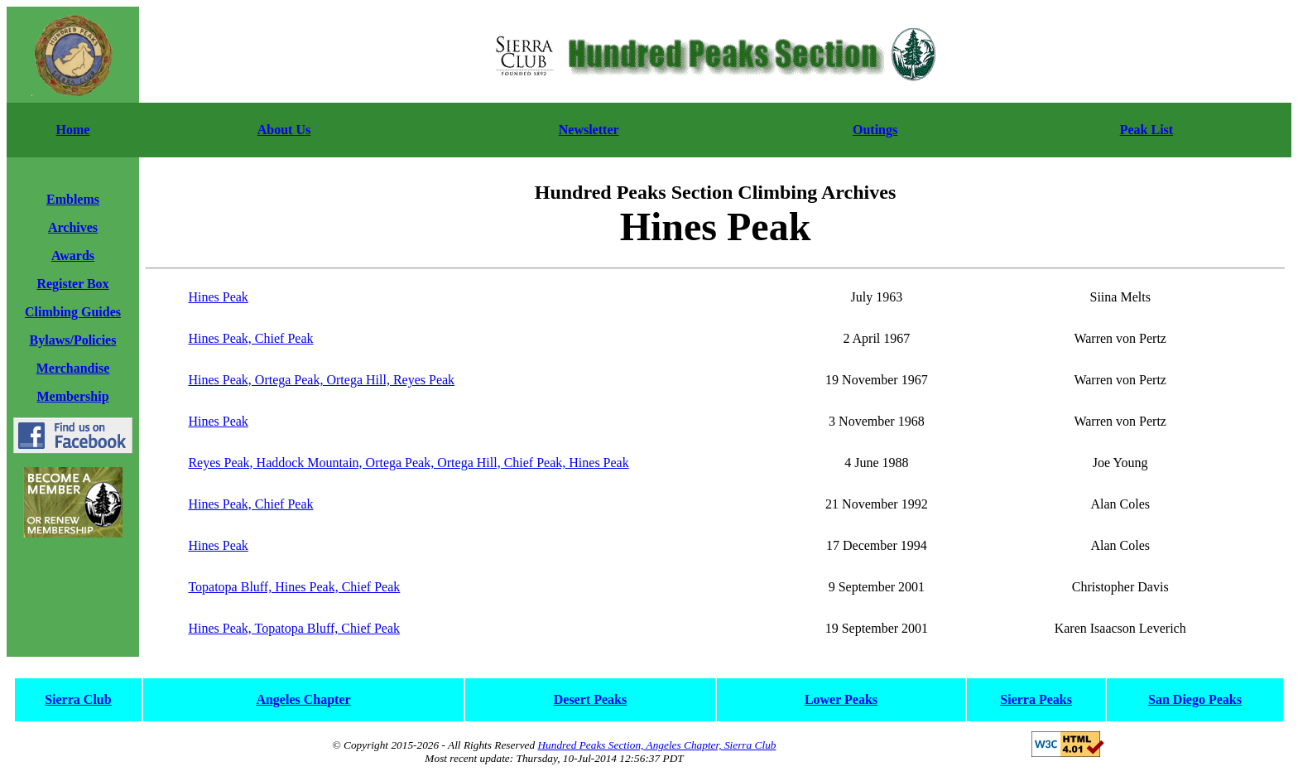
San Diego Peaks (1195, 699)
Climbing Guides (73, 312)
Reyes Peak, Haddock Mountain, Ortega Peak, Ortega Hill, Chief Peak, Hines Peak (408, 463)
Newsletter (589, 130)
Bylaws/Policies (73, 340)
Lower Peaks (841, 699)
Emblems (72, 199)
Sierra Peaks (1036, 699)
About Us (283, 130)
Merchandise (73, 368)
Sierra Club (78, 699)
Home (73, 130)
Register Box (72, 284)
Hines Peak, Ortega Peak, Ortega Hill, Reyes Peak (321, 380)
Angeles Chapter (303, 699)
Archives (73, 227)
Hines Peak (218, 297)
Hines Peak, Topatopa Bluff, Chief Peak (294, 628)
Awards (72, 255)
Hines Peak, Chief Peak (250, 338)
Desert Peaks (590, 699)
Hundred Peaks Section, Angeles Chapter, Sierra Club (656, 745)
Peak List (1146, 130)
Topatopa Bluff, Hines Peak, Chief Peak (294, 587)
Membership (72, 396)
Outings (875, 130)
